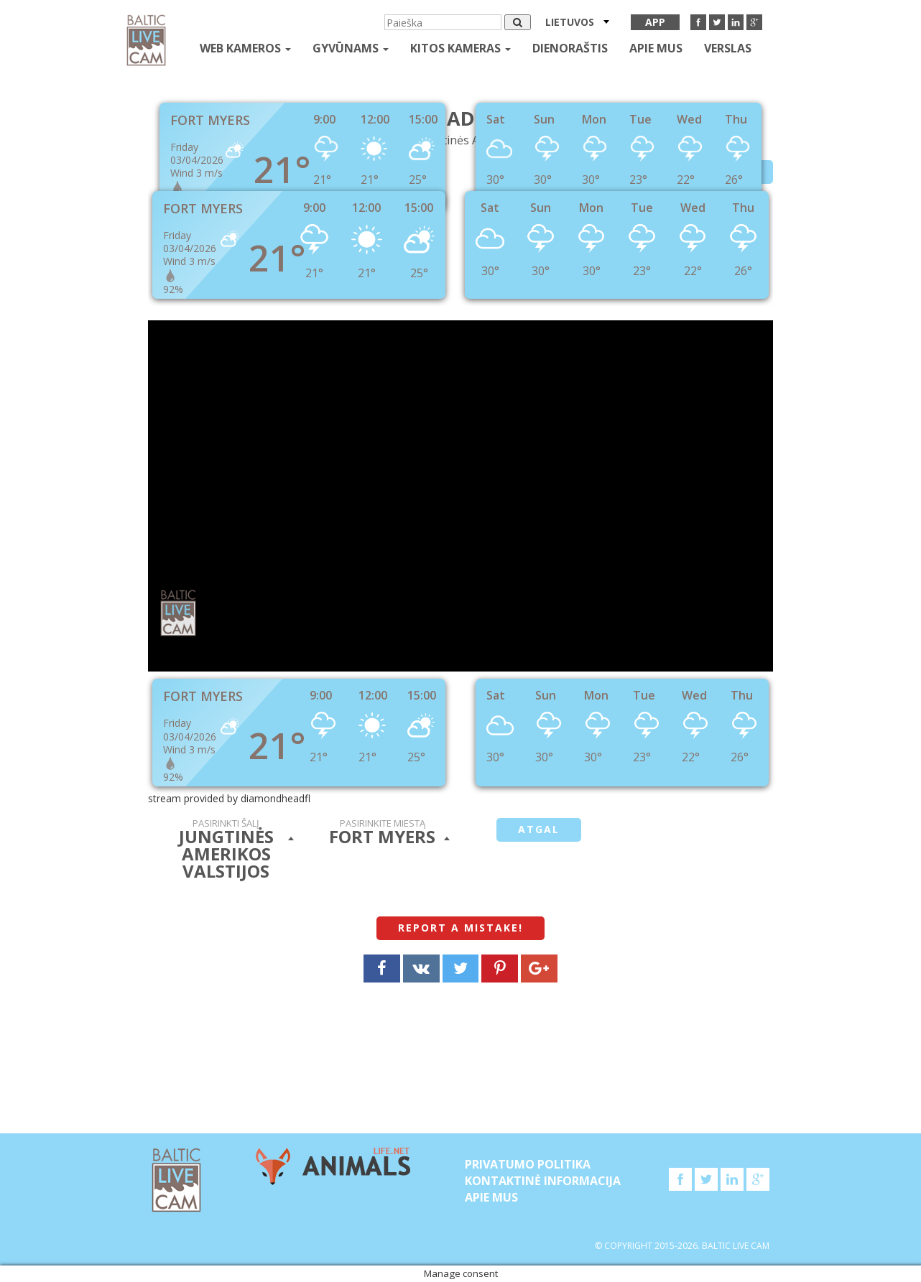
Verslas (727, 48)
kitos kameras (460, 48)
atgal (539, 829)
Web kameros (245, 48)
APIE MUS (655, 48)
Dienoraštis (570, 48)
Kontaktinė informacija (543, 1181)
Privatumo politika (528, 1164)
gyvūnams (351, 48)
